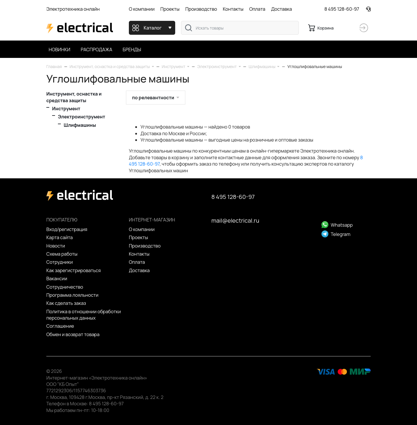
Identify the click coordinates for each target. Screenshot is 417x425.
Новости (55, 246)
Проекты (170, 9)
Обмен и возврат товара (73, 334)
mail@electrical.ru (235, 220)
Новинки (59, 49)
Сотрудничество (64, 287)
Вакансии (56, 278)
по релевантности (153, 97)
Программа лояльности (72, 295)
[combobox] (240, 28)
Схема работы (62, 254)
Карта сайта (59, 237)
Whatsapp (337, 225)
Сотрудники (59, 262)
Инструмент (66, 108)
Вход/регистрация (66, 229)
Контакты (233, 9)
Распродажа (96, 49)
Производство (201, 9)
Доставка (281, 9)
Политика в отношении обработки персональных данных (83, 314)
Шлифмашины (80, 125)
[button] (112, 66)
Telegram (335, 234)
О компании (142, 9)
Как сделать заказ (66, 303)
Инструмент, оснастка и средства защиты (74, 97)
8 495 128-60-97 (341, 9)
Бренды (132, 49)
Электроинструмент (81, 116)
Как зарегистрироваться (73, 270)
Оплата (257, 9)
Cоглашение (60, 326)
